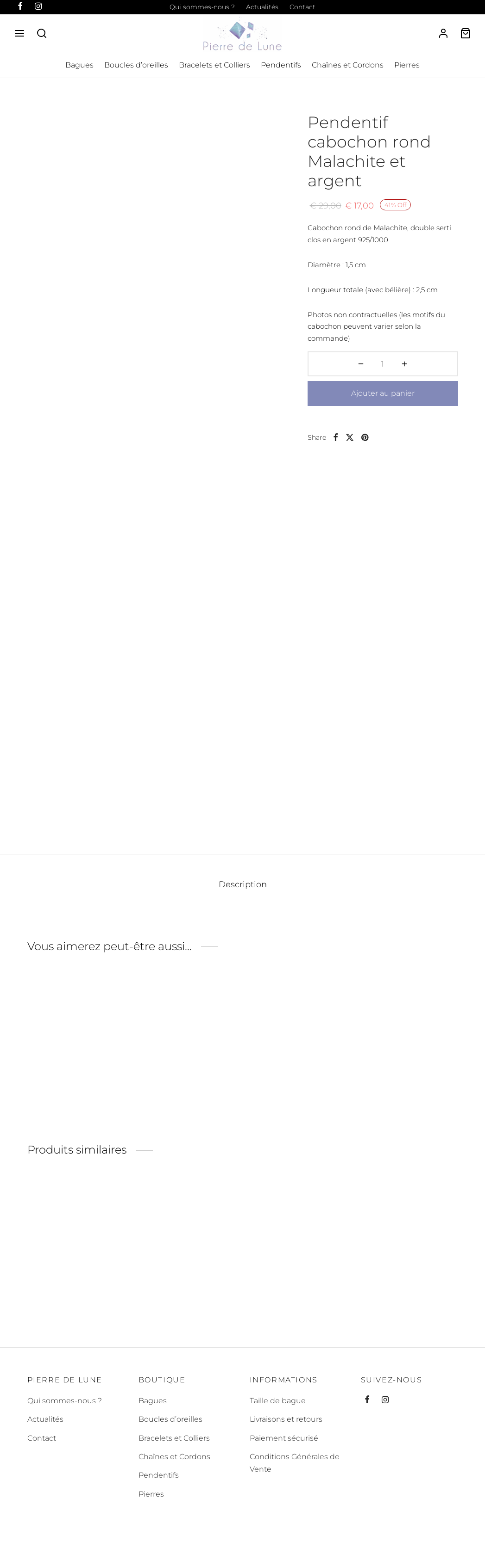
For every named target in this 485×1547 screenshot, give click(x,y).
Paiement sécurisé (284, 1438)
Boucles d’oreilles (136, 65)
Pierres (407, 65)
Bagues (79, 65)
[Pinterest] (365, 437)
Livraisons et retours (286, 1419)
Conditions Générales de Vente (295, 1462)
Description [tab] (243, 884)
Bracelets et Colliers (214, 65)
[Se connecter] (443, 33)
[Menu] (19, 33)
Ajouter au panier (383, 393)
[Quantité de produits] (382, 363)
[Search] (41, 33)
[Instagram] (385, 1400)
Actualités (262, 7)
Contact (302, 7)
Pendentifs (281, 65)
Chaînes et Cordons (348, 65)
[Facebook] (335, 437)
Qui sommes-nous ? (202, 7)
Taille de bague (278, 1400)
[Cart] (465, 33)
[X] (350, 437)
